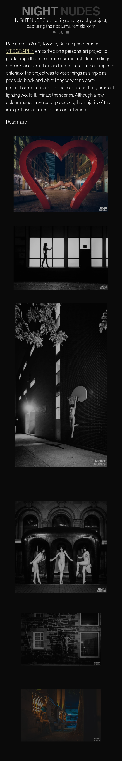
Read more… (17, 122)
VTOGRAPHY (20, 51)
